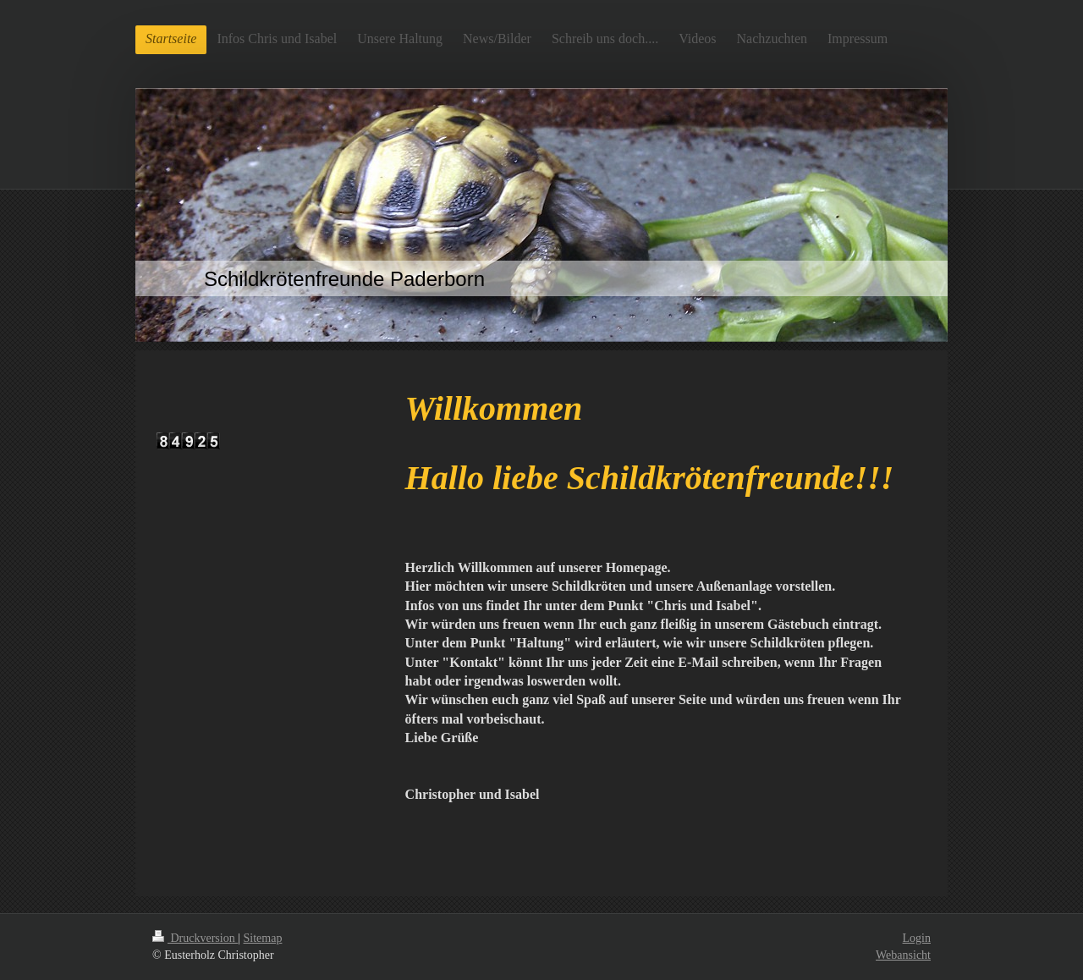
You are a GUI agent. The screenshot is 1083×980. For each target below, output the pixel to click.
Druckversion (195, 938)
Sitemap (263, 938)
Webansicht (903, 955)
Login (917, 938)
